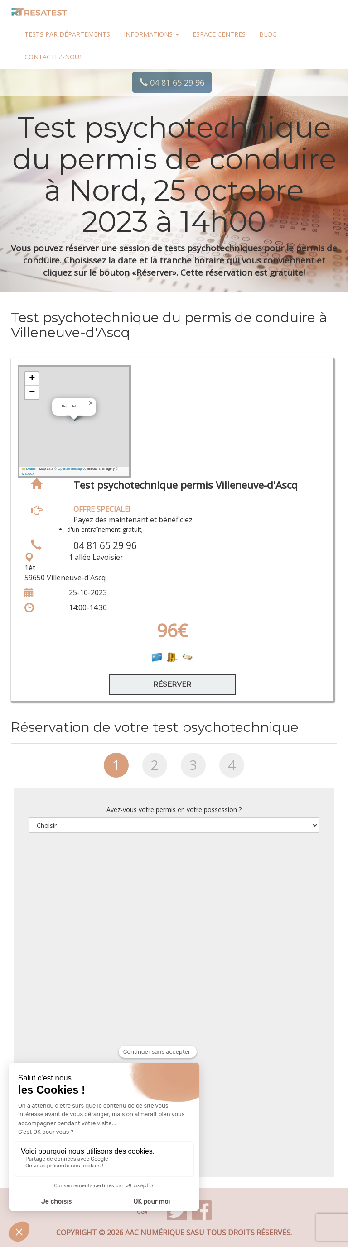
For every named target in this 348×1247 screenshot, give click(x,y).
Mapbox (28, 474)
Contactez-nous (53, 57)
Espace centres (219, 34)
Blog (268, 34)
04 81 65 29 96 (172, 82)
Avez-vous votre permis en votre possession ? (174, 809)
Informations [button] (151, 34)
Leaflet (29, 469)
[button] (90, 403)
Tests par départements (67, 34)
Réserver (172, 684)
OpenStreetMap (70, 469)
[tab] (116, 768)
